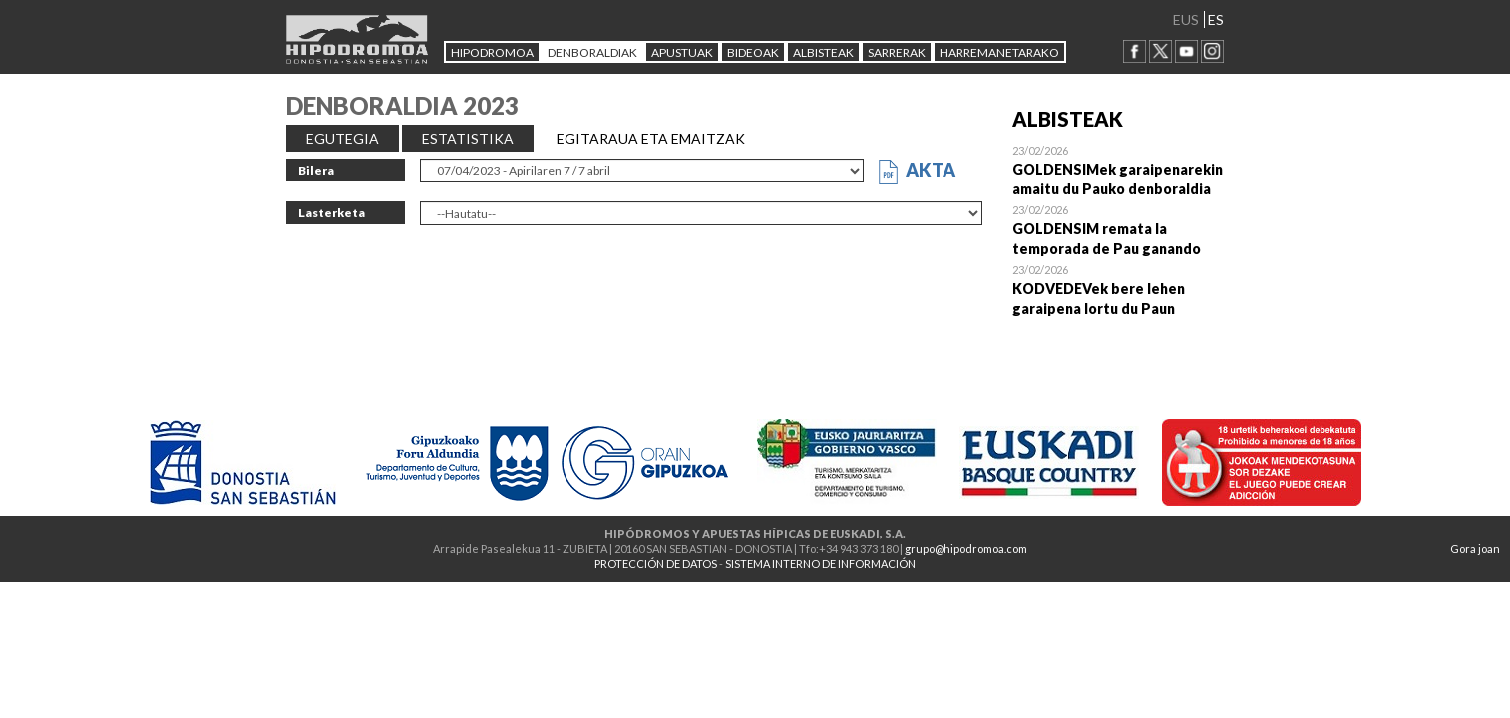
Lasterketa (331, 212)
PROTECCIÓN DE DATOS (655, 563)
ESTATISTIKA (468, 138)
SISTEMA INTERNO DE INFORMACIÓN (820, 563)
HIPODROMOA (492, 52)
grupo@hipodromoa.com (966, 548)
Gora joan (1475, 548)
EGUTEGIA (342, 138)
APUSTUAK (682, 52)
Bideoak (753, 52)
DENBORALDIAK (592, 52)
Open (1118, 169)
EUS (1186, 19)
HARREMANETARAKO (999, 52)
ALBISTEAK (823, 52)
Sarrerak (897, 52)
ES (1216, 19)
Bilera (316, 170)
